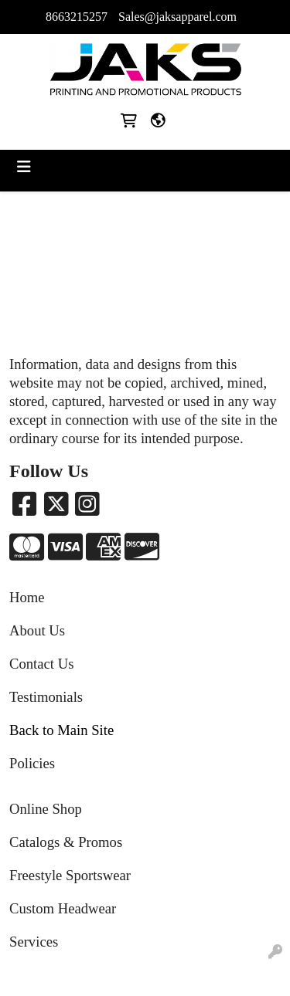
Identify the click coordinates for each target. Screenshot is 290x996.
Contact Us (41, 664)
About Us (37, 630)
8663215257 (76, 16)
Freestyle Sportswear (70, 875)
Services (33, 941)
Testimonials (46, 697)
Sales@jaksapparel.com (177, 16)
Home (27, 597)
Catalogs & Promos (65, 842)
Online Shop (45, 809)
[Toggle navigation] (24, 167)
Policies (32, 763)
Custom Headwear (62, 908)
